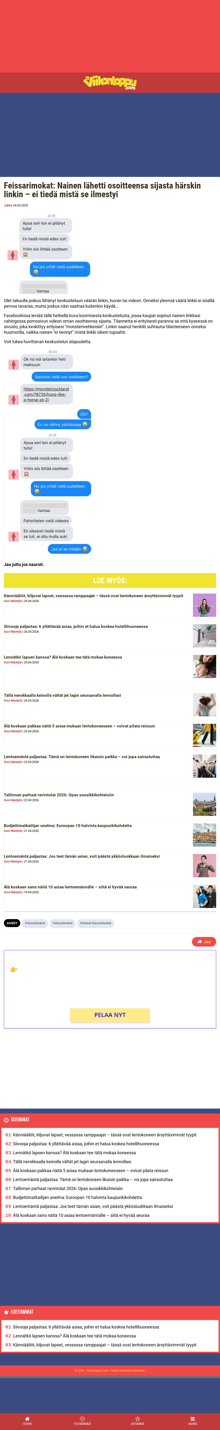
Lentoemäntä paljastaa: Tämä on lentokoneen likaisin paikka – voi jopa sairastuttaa (82, 756)
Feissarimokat (35, 923)
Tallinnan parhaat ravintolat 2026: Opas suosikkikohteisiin (59, 794)
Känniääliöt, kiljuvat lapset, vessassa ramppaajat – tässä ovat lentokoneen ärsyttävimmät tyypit (93, 595)
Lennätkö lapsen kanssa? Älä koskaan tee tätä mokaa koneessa (63, 657)
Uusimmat (20, 1120)
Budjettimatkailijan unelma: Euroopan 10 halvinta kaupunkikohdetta (68, 825)
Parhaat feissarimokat (95, 923)
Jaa (204, 941)
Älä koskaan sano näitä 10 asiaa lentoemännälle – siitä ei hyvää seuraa (70, 887)
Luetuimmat (22, 1312)
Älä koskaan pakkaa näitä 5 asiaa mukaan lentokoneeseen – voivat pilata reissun (79, 726)
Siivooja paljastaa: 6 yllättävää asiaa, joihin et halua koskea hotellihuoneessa (76, 626)
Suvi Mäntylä (13, 601)
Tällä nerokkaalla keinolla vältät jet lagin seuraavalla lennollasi (62, 695)
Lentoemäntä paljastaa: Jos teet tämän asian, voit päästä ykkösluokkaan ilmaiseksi (82, 856)
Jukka (8, 205)
